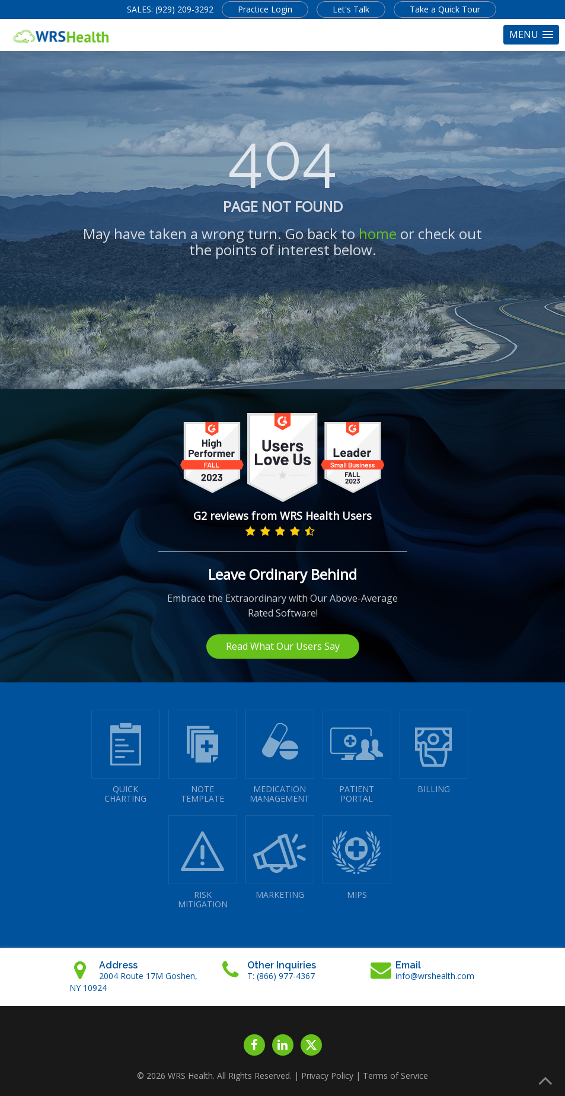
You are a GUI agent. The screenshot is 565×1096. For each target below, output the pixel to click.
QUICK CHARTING (125, 757)
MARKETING (279, 857)
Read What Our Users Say (283, 646)
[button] (531, 35)
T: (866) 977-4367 (281, 975)
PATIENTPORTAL (357, 757)
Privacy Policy (327, 1075)
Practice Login (265, 9)
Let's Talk (351, 9)
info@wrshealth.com (434, 975)
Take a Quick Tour (445, 9)
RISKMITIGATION (202, 862)
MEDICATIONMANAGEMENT (279, 757)
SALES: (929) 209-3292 (170, 9)
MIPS (357, 857)
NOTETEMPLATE (202, 757)
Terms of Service (395, 1075)
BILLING (434, 752)
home (378, 233)
